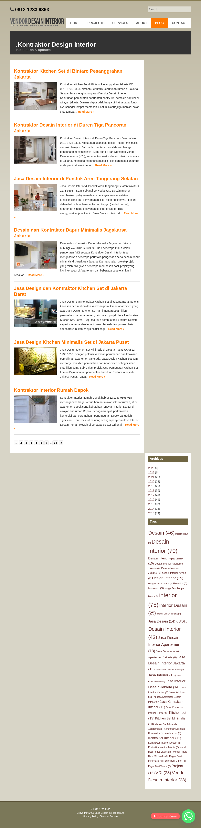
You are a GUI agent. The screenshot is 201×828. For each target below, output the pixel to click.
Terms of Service (109, 816)
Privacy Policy (90, 816)
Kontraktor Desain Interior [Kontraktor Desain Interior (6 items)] (164, 733)
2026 (151, 468)
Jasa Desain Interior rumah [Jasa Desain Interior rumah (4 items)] (169, 669)
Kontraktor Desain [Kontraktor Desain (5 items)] (175, 729)
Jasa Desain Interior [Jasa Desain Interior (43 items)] (167, 629)
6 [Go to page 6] (41, 442)
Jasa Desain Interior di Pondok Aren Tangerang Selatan (76, 178)
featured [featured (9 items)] (156, 588)
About (141, 23)
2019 (151, 486)
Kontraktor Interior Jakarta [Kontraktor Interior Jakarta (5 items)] (163, 747)
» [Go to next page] (61, 442)
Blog (159, 23)
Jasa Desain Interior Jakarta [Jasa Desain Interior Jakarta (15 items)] (166, 663)
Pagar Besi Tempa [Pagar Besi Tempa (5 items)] (159, 766)
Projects (96, 23)
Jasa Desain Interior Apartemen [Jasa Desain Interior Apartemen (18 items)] (164, 644)
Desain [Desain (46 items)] (161, 533)
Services (120, 23)
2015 (151, 504)
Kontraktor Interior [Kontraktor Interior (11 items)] (164, 738)
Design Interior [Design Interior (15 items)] (167, 578)
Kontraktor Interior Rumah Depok (51, 390)
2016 (151, 499)
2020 (151, 481)
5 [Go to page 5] (36, 442)
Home (75, 23)
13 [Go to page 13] (55, 442)
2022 (151, 472)
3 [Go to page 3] (26, 442)
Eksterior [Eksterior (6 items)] (180, 583)
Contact (179, 23)
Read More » (86, 111)
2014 (151, 508)
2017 (151, 495)
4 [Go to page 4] (31, 442)
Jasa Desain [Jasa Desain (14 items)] (161, 621)
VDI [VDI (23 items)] (163, 772)
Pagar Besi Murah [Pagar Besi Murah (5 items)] (175, 760)
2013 (151, 513)
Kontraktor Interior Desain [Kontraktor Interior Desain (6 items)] (164, 742)
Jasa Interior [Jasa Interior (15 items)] (162, 675)
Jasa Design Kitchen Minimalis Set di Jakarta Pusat (71, 342)
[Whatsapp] (188, 816)
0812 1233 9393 (32, 9)
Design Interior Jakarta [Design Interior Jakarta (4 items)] (160, 583)
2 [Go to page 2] (21, 442)
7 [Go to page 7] (46, 442)
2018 (151, 490)
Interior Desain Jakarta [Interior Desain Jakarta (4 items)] (169, 614)
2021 (151, 477)
